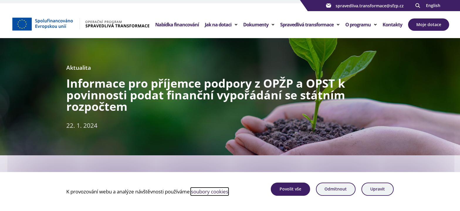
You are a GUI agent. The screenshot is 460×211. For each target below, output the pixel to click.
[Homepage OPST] (80, 23)
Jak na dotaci (218, 24)
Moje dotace (428, 24)
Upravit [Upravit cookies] (377, 189)
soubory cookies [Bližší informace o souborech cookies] (209, 191)
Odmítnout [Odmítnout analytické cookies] (335, 189)
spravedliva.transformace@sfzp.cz (364, 5)
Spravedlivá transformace (307, 24)
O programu (358, 24)
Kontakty (392, 24)
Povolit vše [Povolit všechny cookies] (290, 189)
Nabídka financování (177, 24)
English (433, 5)
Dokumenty (255, 24)
